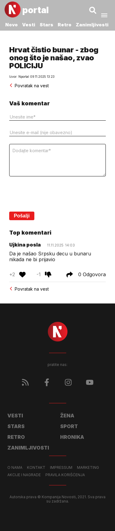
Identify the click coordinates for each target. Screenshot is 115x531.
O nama (14, 467)
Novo (11, 25)
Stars (46, 25)
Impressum (61, 467)
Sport (69, 426)
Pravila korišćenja (65, 475)
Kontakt (36, 467)
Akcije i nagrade (24, 475)
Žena (67, 415)
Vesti (28, 25)
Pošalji (22, 215)
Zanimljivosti (92, 25)
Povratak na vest (29, 85)
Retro (64, 25)
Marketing (88, 467)
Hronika (72, 437)
